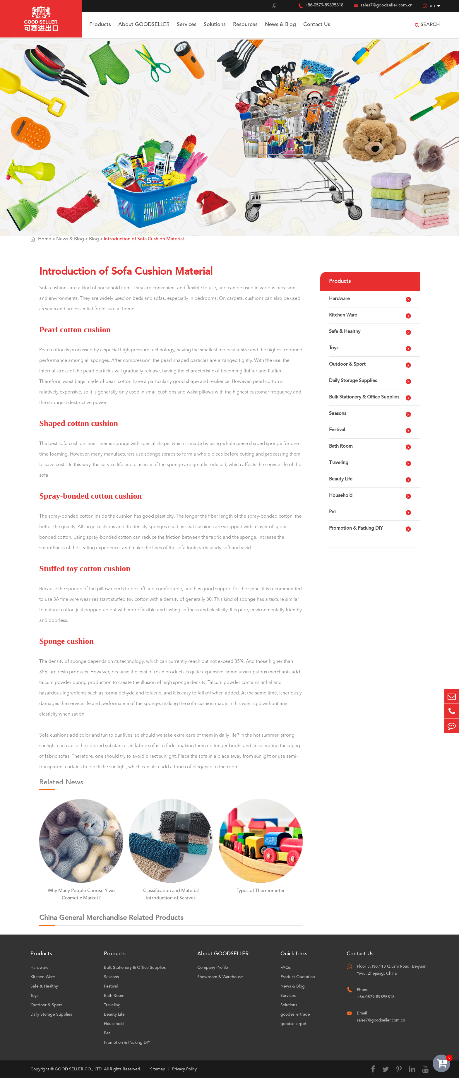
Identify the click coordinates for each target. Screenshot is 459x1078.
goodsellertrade (295, 1014)
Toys (333, 348)
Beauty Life (340, 479)
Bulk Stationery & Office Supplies (364, 397)
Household (340, 495)
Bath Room (341, 446)
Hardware (339, 299)
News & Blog (280, 24)
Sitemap (157, 1069)
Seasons (337, 413)
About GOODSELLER (143, 24)
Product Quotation (297, 977)
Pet (332, 512)
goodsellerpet (293, 1024)
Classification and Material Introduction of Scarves (171, 895)
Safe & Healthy (344, 331)
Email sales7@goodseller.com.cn (381, 1016)
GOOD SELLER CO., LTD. (79, 1069)
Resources (245, 24)
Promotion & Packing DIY (356, 528)
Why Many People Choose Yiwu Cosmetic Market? (81, 895)
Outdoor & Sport (347, 364)
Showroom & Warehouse (220, 977)
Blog (94, 239)
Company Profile (212, 968)
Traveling (338, 463)
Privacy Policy (184, 1069)
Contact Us (316, 24)
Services (186, 24)
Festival (337, 430)
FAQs (285, 968)
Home (44, 239)
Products (100, 24)
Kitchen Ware (343, 315)
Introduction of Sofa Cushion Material (144, 239)
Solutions (215, 24)
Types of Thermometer (261, 891)
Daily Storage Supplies (353, 381)
